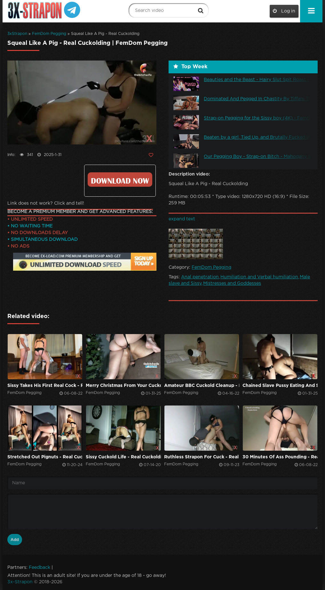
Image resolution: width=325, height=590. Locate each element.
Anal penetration (200, 277)
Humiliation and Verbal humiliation (259, 277)
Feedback (39, 568)
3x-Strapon (20, 582)
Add (15, 539)
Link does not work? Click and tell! (45, 203)
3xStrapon (17, 34)
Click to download (120, 179)
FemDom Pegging (49, 34)
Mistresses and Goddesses (232, 283)
